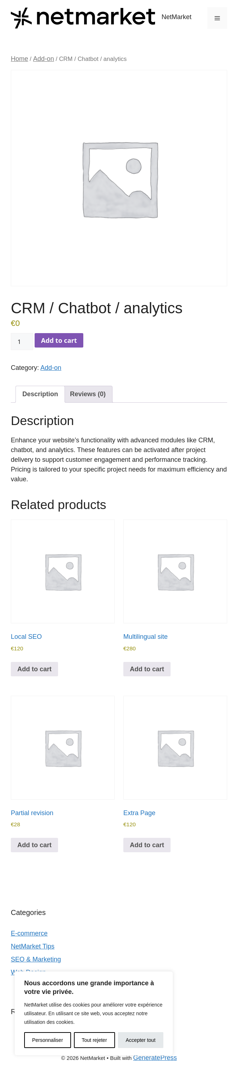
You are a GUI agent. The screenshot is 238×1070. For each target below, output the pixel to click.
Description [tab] (40, 394)
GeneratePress (155, 1057)
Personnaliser (47, 1040)
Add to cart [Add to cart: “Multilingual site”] (147, 669)
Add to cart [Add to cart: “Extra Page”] (147, 845)
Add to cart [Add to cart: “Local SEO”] (34, 669)
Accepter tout (141, 1040)
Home (19, 58)
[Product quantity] (22, 341)
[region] (93, 1013)
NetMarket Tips (32, 946)
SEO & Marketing (36, 959)
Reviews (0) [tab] (88, 394)
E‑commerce (29, 933)
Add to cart (59, 340)
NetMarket (176, 17)
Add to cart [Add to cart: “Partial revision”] (34, 845)
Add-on (43, 58)
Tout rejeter (94, 1040)
